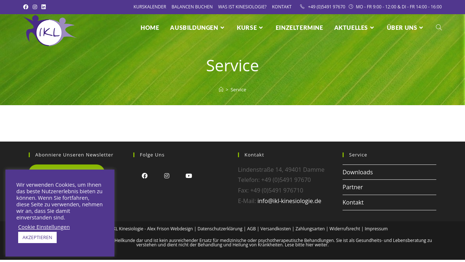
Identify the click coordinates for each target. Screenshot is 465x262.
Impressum (376, 229)
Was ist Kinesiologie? (242, 7)
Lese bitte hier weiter (306, 245)
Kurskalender (150, 7)
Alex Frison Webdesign (170, 229)
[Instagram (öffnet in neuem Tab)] (35, 7)
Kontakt (282, 7)
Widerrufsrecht (344, 229)
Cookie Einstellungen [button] (44, 226)
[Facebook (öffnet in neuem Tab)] (27, 7)
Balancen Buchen (192, 7)
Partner (353, 187)
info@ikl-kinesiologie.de (290, 201)
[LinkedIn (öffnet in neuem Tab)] (43, 7)
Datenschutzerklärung (220, 229)
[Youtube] (189, 176)
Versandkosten (275, 229)
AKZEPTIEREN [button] (37, 237)
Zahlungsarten (310, 229)
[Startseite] (221, 89)
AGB (251, 229)
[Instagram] (167, 176)
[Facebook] (144, 176)
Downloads (358, 172)
